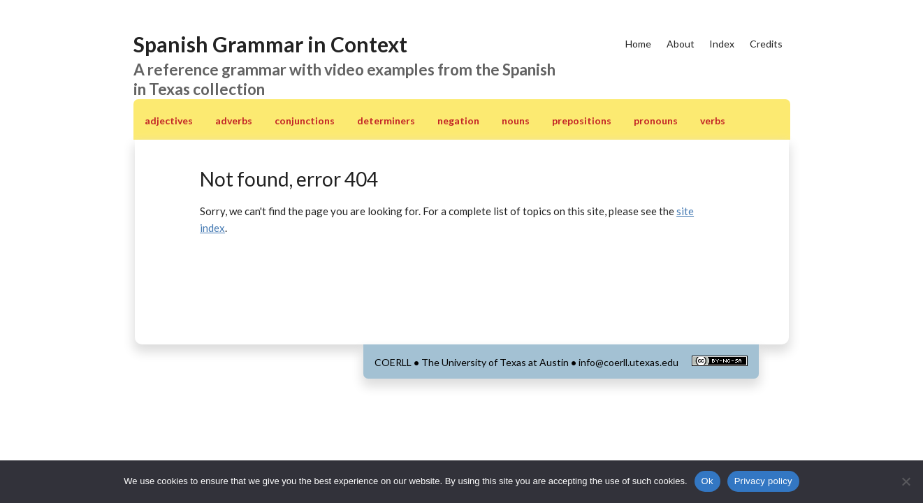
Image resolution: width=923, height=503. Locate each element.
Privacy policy (763, 481)
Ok (707, 481)
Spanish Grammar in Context (270, 44)
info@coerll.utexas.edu (628, 362)
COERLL (393, 362)
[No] (906, 481)
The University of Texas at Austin (495, 362)
